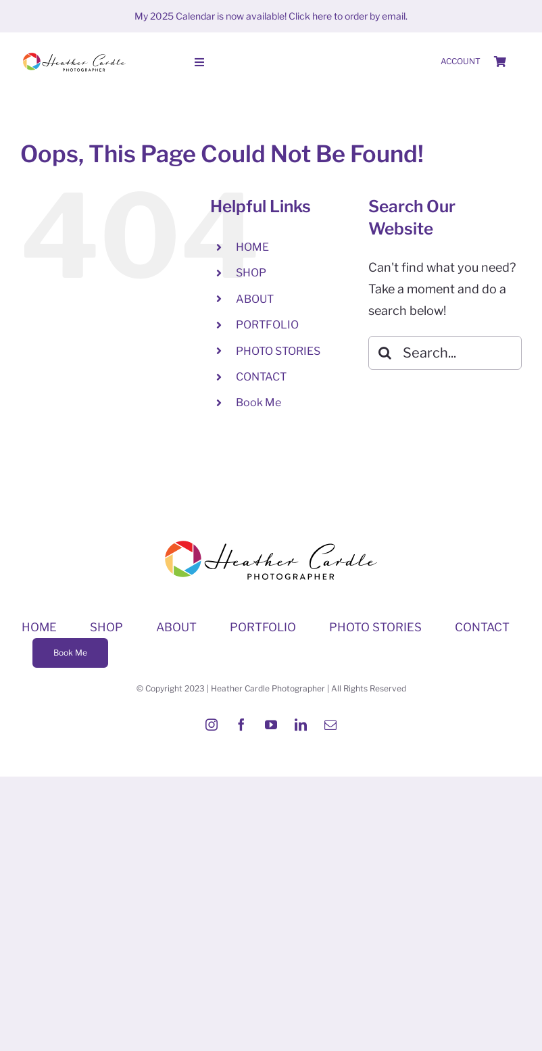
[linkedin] (300, 724)
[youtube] (271, 724)
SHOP (251, 272)
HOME (252, 247)
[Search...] (445, 353)
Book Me (258, 402)
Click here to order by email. (348, 16)
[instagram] (211, 724)
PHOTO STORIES (278, 351)
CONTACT (261, 376)
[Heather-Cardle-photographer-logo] (74, 54)
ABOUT (255, 299)
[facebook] (241, 724)
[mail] (330, 724)
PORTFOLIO (267, 324)
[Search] (385, 353)
